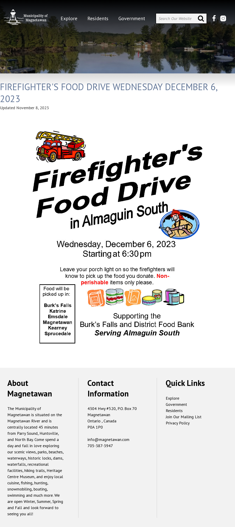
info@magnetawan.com (108, 439)
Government (176, 404)
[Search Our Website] (181, 18)
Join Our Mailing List (183, 416)
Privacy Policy (178, 423)
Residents (174, 410)
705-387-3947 (100, 445)
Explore (172, 398)
